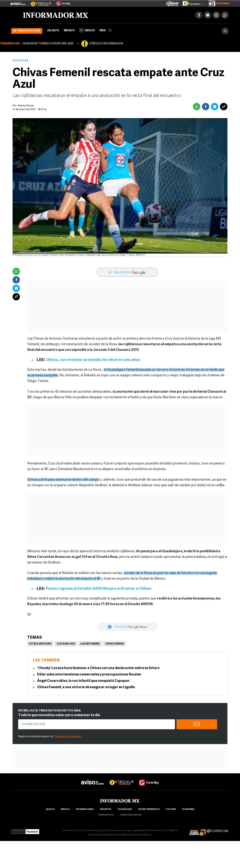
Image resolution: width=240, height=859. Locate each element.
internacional (85, 809)
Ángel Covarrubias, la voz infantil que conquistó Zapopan (83, 681)
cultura (171, 809)
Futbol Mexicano (40, 644)
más (106, 30)
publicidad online (131, 815)
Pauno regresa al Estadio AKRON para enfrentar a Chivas (98, 589)
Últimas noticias (26, 30)
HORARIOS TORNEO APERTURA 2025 (48, 43)
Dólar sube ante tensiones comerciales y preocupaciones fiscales (89, 674)
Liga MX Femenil (90, 644)
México (69, 30)
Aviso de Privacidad (98, 835)
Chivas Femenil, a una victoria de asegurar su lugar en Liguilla (86, 687)
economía (188, 809)
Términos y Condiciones (67, 736)
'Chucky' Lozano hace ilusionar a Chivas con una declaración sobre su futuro (98, 668)
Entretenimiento (149, 809)
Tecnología (124, 809)
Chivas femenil (114, 644)
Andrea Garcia (26, 105)
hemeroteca (106, 815)
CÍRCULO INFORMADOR (106, 43)
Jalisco (53, 30)
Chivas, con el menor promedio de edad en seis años (93, 360)
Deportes (19, 60)
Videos (87, 30)
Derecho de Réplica (118, 835)
